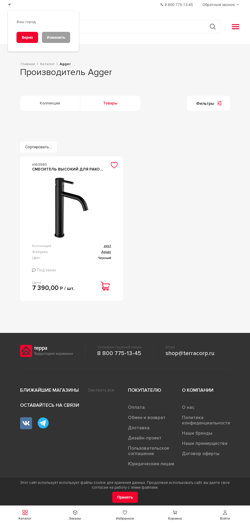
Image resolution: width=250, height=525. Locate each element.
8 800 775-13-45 (119, 353)
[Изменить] (56, 37)
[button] (225, 515)
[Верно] (27, 37)
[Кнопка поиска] (212, 26)
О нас (188, 407)
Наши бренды (197, 433)
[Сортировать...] (38, 146)
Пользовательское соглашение (148, 450)
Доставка (139, 427)
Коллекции (50, 103)
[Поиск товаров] (121, 27)
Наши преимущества (205, 443)
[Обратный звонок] (221, 4)
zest (107, 246)
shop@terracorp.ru (189, 353)
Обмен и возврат (146, 417)
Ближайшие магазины (49, 390)
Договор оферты (200, 453)
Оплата (136, 407)
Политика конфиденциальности (206, 420)
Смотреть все (101, 390)
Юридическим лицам (151, 463)
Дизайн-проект (145, 438)
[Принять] (125, 497)
